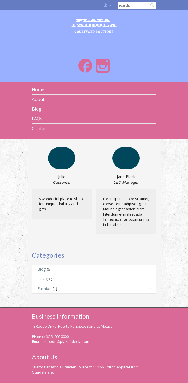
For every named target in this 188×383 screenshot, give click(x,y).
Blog (41, 269)
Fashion (44, 288)
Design (43, 278)
